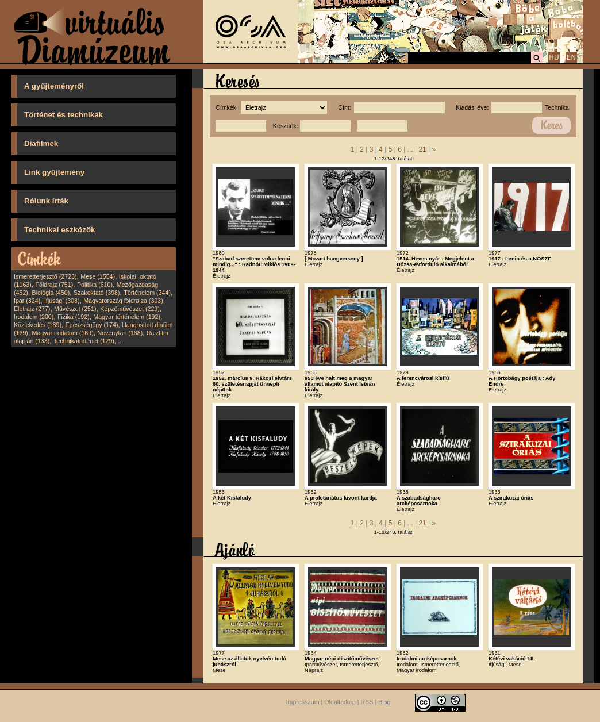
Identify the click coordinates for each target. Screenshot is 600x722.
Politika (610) (95, 284)
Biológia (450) (51, 292)
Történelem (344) (147, 292)
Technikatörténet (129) (83, 340)
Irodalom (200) (33, 316)
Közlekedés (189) (37, 324)
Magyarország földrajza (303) (123, 300)
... (121, 340)
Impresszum (303, 701)
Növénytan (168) (120, 332)
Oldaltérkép (340, 701)
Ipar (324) (27, 300)
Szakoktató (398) (97, 292)
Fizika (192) (73, 316)
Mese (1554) (97, 276)
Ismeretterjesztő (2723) (45, 276)
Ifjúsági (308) (62, 300)
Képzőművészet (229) (130, 308)
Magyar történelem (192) (126, 316)
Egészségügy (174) (92, 324)
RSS (367, 701)
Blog (384, 701)
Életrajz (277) (32, 308)
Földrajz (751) (54, 284)
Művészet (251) (75, 308)
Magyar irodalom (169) (63, 332)
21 (422, 149)
